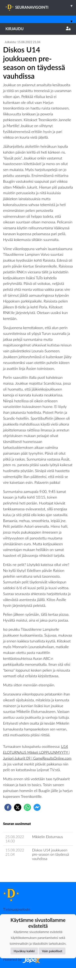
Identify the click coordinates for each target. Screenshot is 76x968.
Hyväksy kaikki (24, 951)
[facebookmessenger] (37, 807)
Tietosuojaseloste (16, 909)
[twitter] (17, 807)
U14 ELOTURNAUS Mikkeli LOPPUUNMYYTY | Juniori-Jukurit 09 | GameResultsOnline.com (37, 752)
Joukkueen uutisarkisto (23, 870)
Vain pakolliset (52, 951)
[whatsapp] (27, 807)
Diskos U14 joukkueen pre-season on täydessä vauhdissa (50, 854)
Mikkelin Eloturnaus (47, 836)
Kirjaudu (38, 29)
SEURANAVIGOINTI (40, 6)
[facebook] (8, 807)
